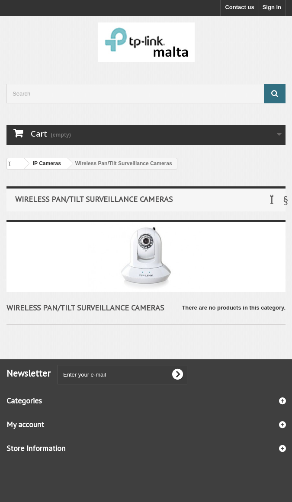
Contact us (239, 7)
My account (25, 424)
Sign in (272, 7)
